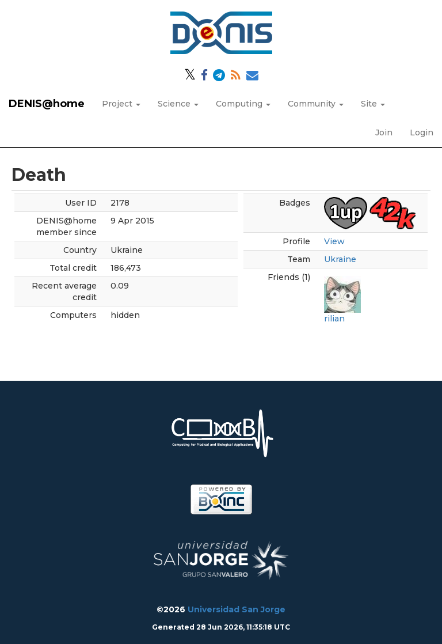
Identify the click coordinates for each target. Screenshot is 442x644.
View (334, 241)
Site (373, 104)
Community (316, 104)
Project (121, 104)
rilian (334, 318)
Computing (243, 104)
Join (384, 132)
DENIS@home (47, 103)
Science (178, 104)
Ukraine (340, 259)
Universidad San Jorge (236, 609)
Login (421, 132)
